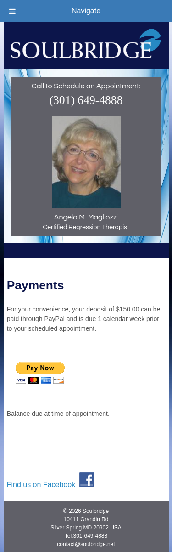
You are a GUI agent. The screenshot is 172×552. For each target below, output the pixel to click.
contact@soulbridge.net (86, 542)
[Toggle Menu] (12, 11)
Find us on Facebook (50, 483)
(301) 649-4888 (86, 100)
